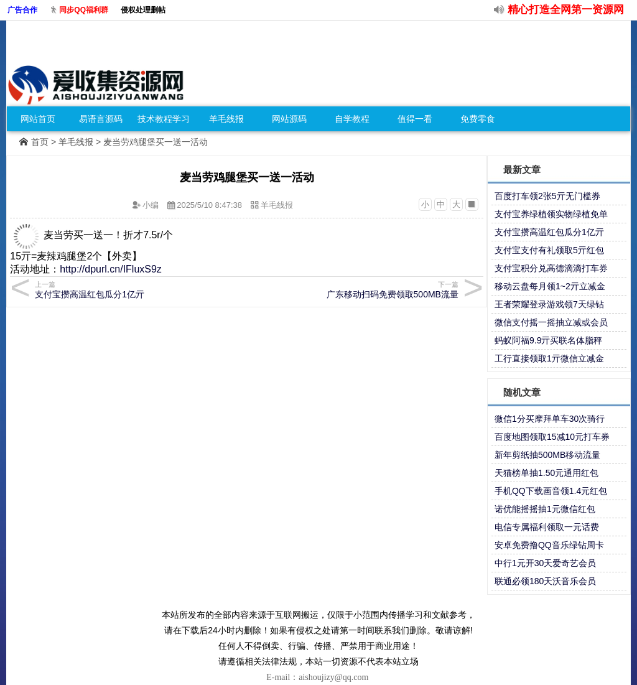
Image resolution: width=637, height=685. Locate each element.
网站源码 (289, 119)
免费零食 (477, 119)
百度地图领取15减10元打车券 (552, 437)
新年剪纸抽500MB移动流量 (547, 455)
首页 (40, 142)
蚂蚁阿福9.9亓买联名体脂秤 (548, 340)
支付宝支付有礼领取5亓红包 (549, 250)
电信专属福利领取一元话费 (547, 527)
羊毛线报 (226, 119)
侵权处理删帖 (143, 10)
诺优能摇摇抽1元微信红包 (545, 509)
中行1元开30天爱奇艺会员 (545, 563)
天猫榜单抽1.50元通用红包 (546, 473)
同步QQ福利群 (83, 10)
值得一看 (415, 119)
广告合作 (22, 10)
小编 (150, 205)
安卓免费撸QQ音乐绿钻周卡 (549, 545)
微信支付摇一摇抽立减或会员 (551, 322)
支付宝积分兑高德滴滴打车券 (551, 268)
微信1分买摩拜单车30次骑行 (550, 419)
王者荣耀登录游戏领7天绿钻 (549, 304)
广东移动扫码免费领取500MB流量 (354, 289)
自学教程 (352, 119)
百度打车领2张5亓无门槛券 (547, 196)
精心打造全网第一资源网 (566, 10)
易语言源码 (101, 119)
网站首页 (38, 119)
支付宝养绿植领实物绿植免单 (551, 214)
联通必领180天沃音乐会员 (545, 581)
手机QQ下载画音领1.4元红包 (551, 491)
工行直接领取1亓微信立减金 (549, 358)
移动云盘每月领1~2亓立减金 (550, 286)
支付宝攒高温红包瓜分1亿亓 (139, 289)
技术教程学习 (163, 119)
